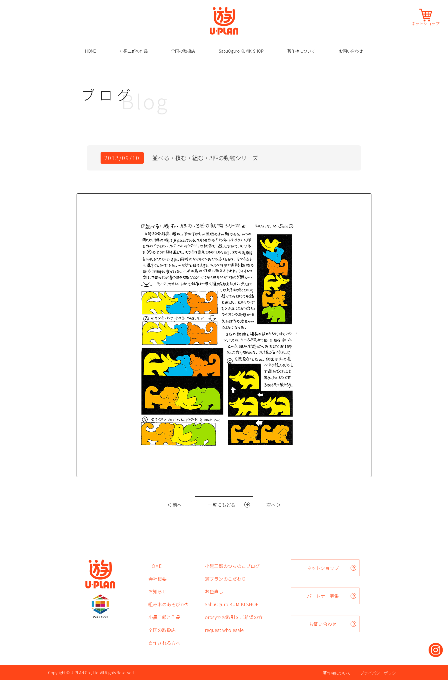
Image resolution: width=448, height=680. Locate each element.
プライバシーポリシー (380, 673)
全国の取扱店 (183, 51)
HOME (90, 51)
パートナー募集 (323, 595)
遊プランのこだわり (225, 578)
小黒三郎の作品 (134, 51)
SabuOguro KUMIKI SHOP (241, 51)
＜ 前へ (174, 504)
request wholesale (224, 630)
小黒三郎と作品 (164, 617)
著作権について (301, 51)
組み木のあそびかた (168, 604)
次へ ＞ (273, 504)
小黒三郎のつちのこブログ (232, 565)
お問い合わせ (351, 51)
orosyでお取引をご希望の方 (234, 617)
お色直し (214, 591)
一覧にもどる (221, 504)
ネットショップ (425, 23)
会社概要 (157, 578)
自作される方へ (164, 642)
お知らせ (157, 591)
